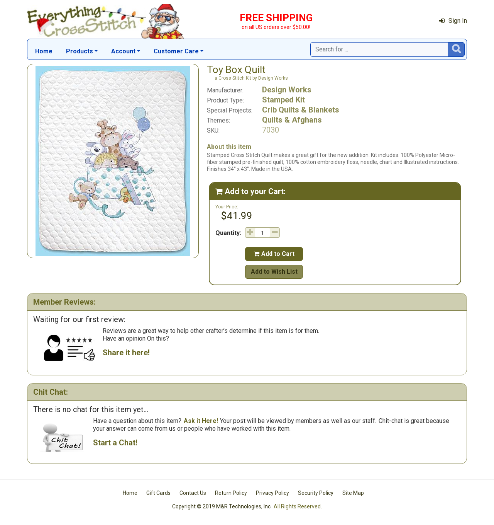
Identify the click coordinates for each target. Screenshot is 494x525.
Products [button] (79, 51)
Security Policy (315, 493)
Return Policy (231, 493)
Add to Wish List (274, 271)
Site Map (353, 493)
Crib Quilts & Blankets (300, 109)
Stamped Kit (283, 99)
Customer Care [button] (176, 51)
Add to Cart (274, 253)
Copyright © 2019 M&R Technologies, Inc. (222, 506)
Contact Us (192, 493)
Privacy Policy (272, 493)
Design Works (286, 89)
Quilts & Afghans (292, 119)
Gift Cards (158, 493)
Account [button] (123, 51)
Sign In (453, 20)
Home (43, 51)
